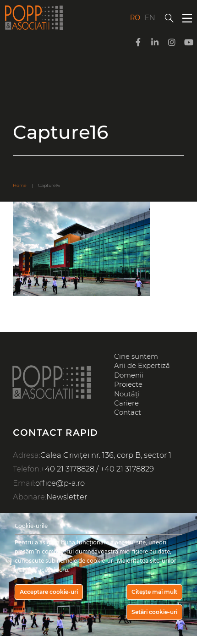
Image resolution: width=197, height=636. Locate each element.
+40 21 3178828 (67, 468)
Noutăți (127, 394)
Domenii (128, 375)
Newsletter (66, 496)
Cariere (126, 403)
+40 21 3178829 (127, 468)
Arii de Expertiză (142, 366)
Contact (127, 412)
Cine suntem (136, 356)
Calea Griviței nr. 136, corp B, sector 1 (105, 455)
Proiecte (128, 384)
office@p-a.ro (60, 483)
